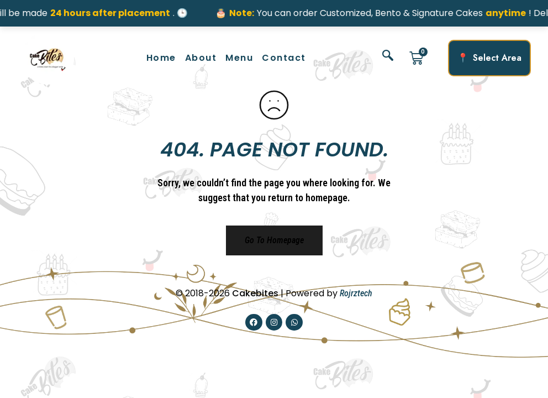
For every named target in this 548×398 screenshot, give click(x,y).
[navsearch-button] (388, 58)
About (201, 57)
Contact (284, 57)
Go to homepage (274, 240)
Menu (239, 57)
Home (161, 57)
